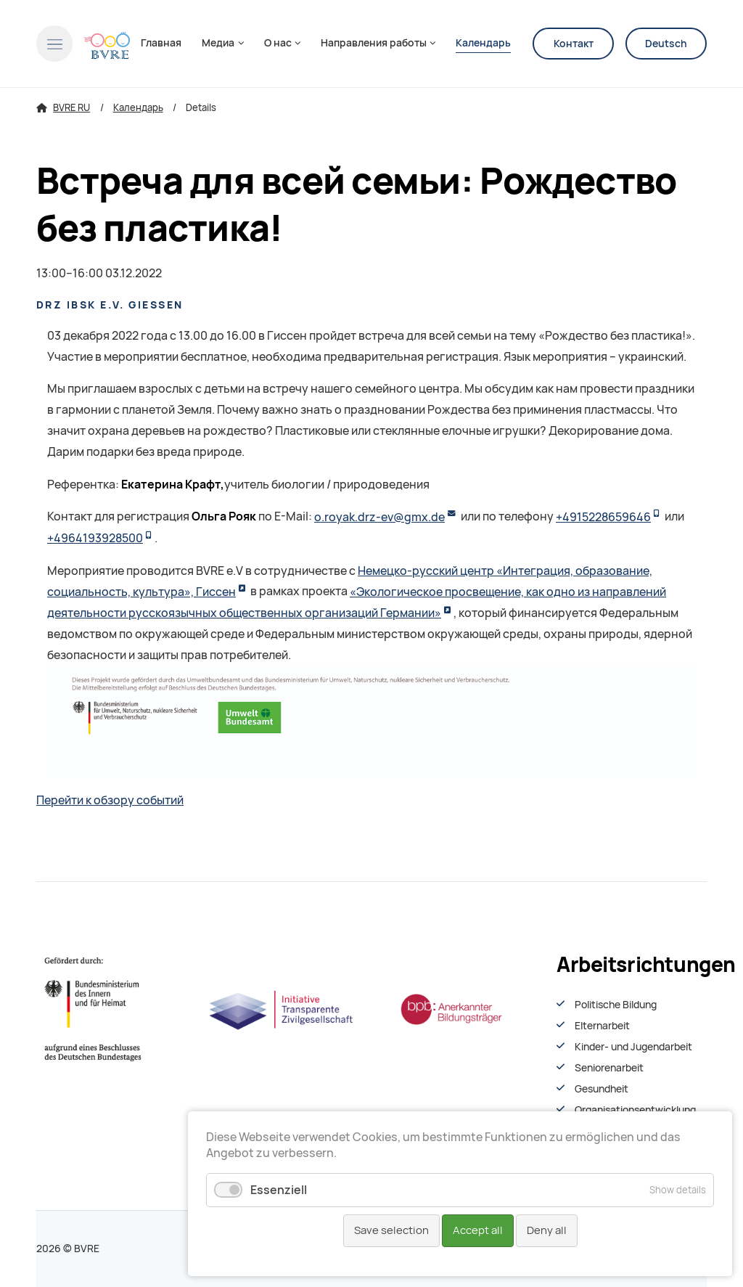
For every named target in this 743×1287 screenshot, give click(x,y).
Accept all (478, 1230)
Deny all (547, 1230)
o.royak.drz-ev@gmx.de (379, 517)
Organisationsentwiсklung (635, 1109)
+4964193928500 (95, 538)
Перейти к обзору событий (110, 800)
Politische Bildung (616, 1004)
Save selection (391, 1230)
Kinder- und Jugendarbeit (633, 1046)
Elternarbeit (602, 1025)
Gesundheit (601, 1088)
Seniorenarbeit (609, 1067)
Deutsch (666, 43)
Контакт (574, 43)
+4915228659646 (603, 517)
